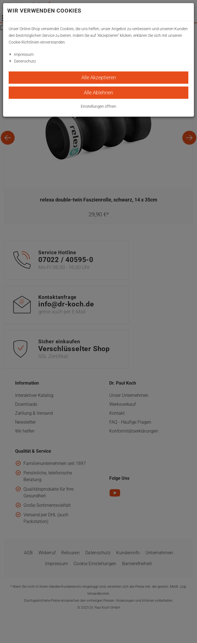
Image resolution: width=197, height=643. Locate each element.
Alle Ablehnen (98, 92)
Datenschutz (25, 61)
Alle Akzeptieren (98, 77)
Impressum (24, 54)
